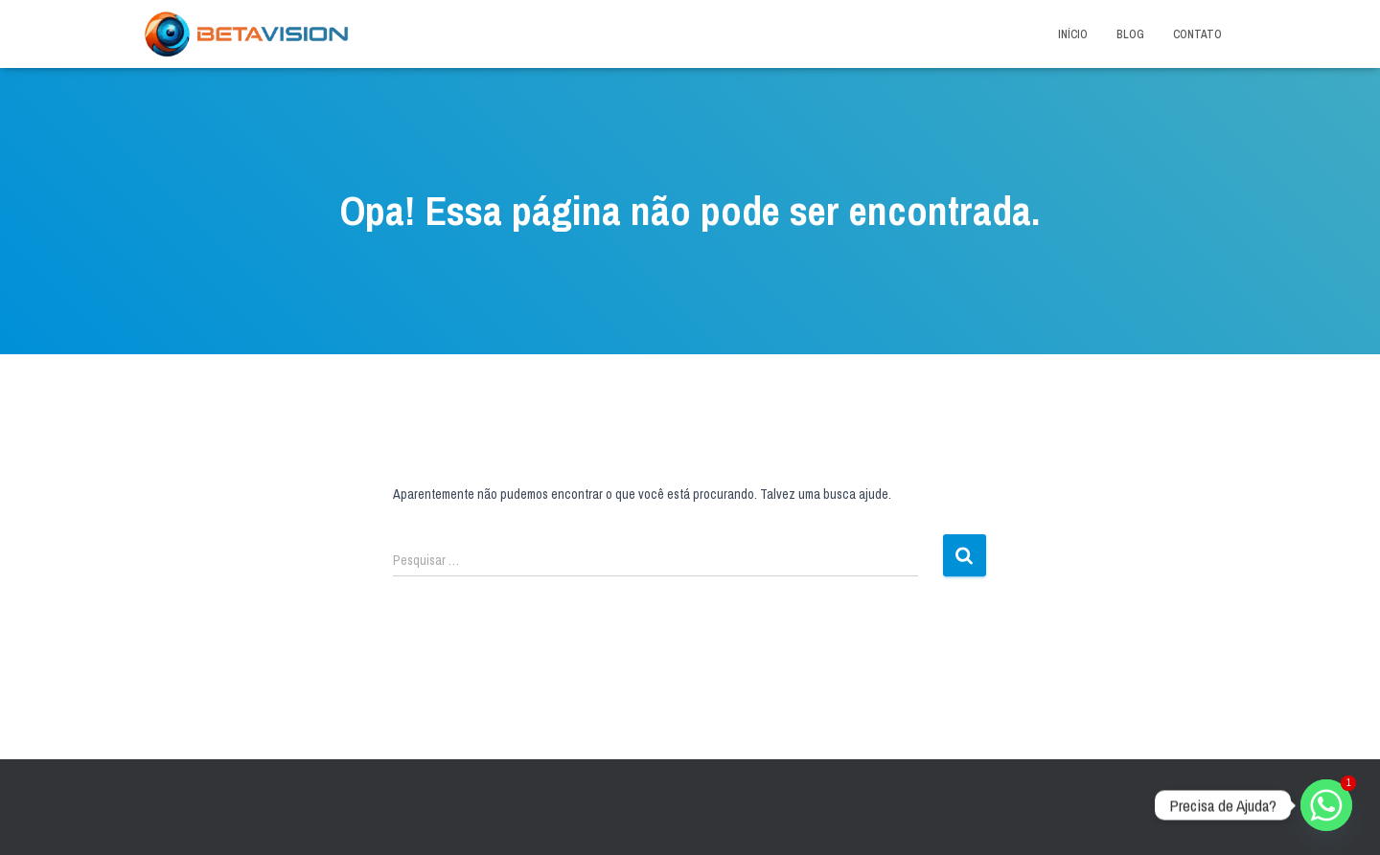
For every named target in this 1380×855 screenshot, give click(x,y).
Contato (1197, 34)
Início (1073, 34)
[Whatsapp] (1326, 805)
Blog (1130, 34)
